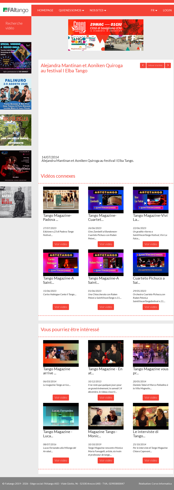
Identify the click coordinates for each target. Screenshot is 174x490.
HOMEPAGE (46, 10)
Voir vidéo (61, 244)
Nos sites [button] (98, 10)
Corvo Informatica (162, 483)
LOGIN (167, 10)
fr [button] (154, 10)
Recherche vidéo (14, 25)
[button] (61, 200)
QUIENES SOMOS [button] (71, 10)
